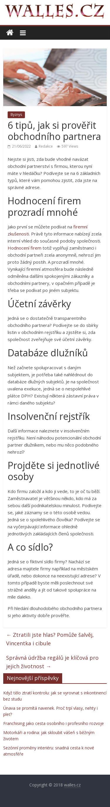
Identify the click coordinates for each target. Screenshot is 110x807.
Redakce (46, 146)
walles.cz (72, 785)
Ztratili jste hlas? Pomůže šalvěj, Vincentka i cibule (50, 639)
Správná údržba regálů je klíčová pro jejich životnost (52, 662)
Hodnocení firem (24, 248)
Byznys (16, 114)
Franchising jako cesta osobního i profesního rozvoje (53, 723)
